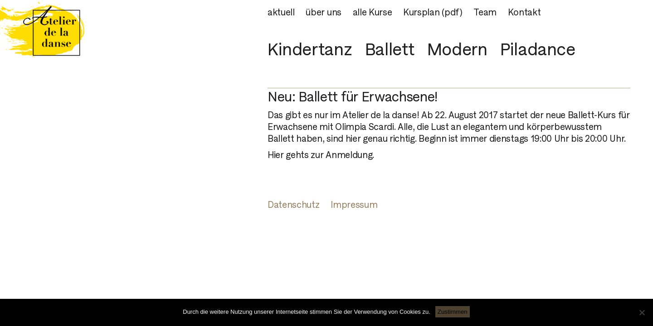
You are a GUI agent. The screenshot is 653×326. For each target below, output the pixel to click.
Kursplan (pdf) (433, 12)
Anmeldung (349, 154)
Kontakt (524, 12)
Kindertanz (310, 48)
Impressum (354, 204)
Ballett (389, 48)
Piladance (537, 48)
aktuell (281, 12)
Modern (457, 48)
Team (485, 12)
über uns (323, 12)
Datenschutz (293, 204)
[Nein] (641, 312)
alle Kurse (372, 12)
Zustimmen (453, 311)
